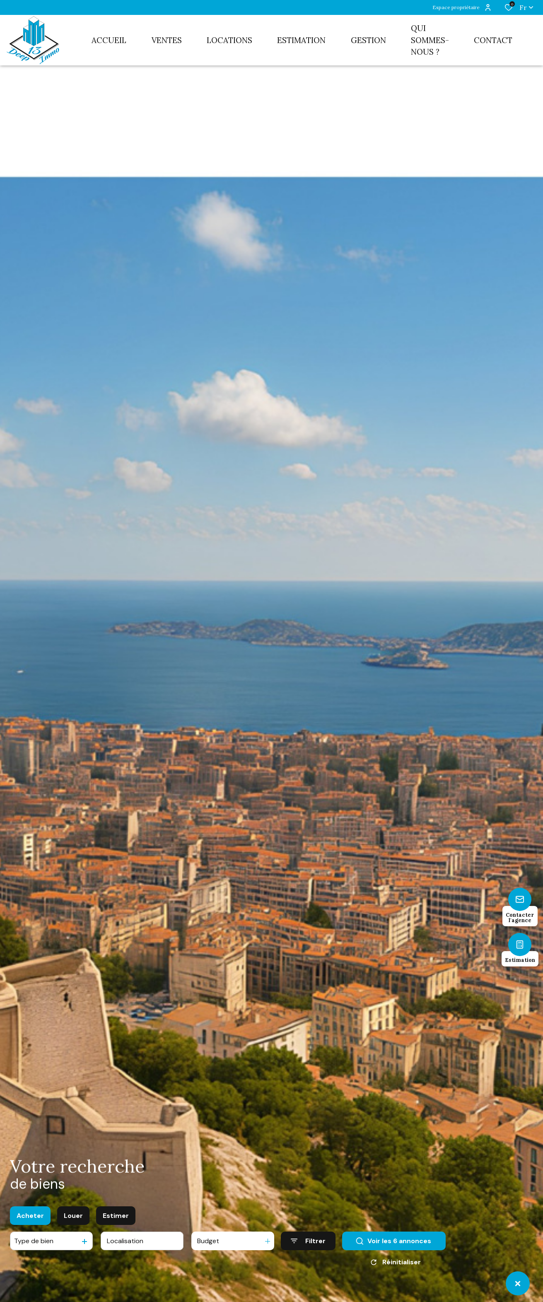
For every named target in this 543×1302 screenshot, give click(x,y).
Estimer (116, 1215)
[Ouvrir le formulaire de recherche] (308, 1241)
